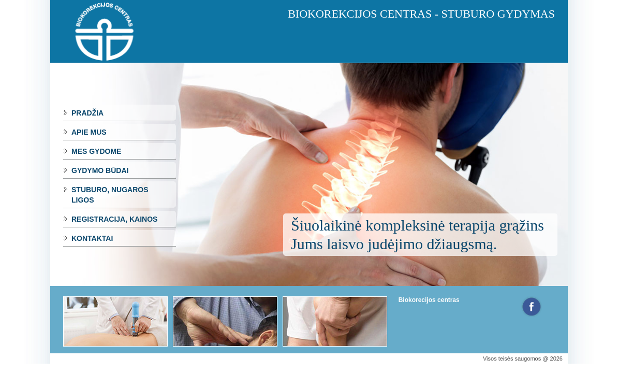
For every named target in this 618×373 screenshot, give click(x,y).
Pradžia (87, 113)
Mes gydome (96, 151)
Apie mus (89, 132)
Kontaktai (92, 238)
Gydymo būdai (99, 170)
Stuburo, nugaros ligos (110, 194)
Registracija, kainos (114, 219)
